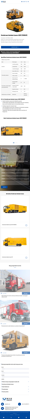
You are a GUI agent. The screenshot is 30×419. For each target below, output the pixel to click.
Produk (7, 51)
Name (3, 367)
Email (3, 371)
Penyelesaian (15, 389)
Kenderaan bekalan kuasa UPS (7, 257)
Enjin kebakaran (15, 386)
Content (3, 375)
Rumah (3, 51)
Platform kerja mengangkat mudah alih (15, 381)
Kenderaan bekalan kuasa (15, 51)
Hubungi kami (15, 47)
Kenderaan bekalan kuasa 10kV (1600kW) (9, 224)
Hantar (4, 187)
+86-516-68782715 (6, 154)
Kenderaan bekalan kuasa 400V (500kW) (10, 52)
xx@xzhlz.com (5, 157)
